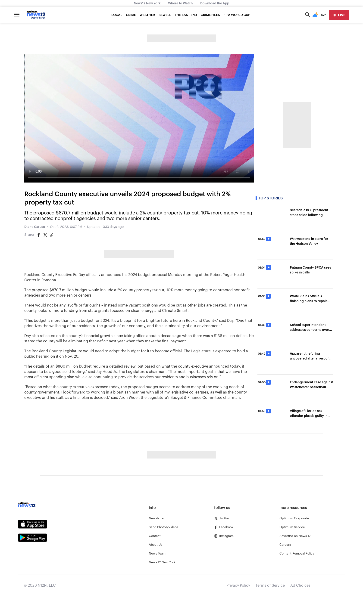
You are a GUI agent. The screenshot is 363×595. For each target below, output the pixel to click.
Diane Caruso (34, 227)
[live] (339, 15)
